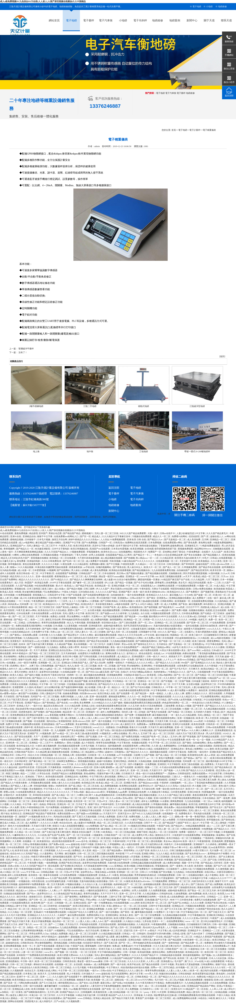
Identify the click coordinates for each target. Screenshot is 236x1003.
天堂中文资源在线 (83, 727)
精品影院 (33, 533)
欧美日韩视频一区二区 (42, 989)
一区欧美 (161, 896)
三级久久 (176, 776)
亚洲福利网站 (181, 810)
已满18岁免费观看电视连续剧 (156, 776)
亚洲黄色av (162, 598)
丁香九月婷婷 (81, 555)
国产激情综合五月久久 (144, 644)
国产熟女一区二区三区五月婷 (158, 887)
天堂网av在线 (94, 659)
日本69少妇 (117, 829)
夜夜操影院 (162, 779)
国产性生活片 (106, 807)
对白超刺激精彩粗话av (186, 638)
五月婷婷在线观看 (85, 715)
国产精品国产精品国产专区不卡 (116, 859)
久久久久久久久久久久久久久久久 (171, 619)
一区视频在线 (23, 881)
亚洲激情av (123, 598)
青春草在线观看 (51, 875)
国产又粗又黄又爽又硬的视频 (192, 678)
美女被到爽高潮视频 (32, 592)
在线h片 (124, 672)
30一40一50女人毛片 (15, 949)
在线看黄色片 (7, 582)
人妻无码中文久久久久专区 (212, 967)
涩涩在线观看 (8, 585)
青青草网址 (129, 850)
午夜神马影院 (107, 804)
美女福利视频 (77, 678)
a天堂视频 (135, 856)
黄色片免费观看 (166, 758)
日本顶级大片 (88, 973)
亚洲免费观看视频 (100, 647)
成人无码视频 (91, 576)
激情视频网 (90, 629)
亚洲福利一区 (93, 712)
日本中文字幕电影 (61, 549)
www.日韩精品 (85, 998)
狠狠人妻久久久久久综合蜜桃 (66, 782)
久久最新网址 (47, 853)
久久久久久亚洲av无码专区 (196, 918)
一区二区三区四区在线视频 (47, 764)
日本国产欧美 (109, 607)
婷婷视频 (99, 699)
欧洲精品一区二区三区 (100, 841)
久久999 (10, 758)
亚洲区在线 (20, 819)
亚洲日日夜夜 (124, 669)
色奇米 (22, 644)
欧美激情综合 (44, 841)
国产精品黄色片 (167, 607)
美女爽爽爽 (85, 702)
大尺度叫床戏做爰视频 (88, 558)
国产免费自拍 (216, 776)
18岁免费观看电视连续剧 (71, 629)
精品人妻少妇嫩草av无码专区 (65, 699)
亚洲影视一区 (213, 816)
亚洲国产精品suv (33, 702)
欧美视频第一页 (183, 601)
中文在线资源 (156, 859)
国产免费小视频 (180, 610)
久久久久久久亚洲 (136, 961)
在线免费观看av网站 (173, 542)
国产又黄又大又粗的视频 (84, 816)
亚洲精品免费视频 (96, 909)
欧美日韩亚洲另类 (82, 545)
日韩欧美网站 (167, 601)
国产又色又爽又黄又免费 (204, 779)
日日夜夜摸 (9, 890)
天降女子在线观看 (161, 589)
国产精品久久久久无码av (167, 786)
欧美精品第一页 (103, 585)
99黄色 (115, 875)
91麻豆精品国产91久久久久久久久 (138, 561)
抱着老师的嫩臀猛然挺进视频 (167, 761)
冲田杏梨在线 (38, 881)
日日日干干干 (193, 607)
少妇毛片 (12, 678)
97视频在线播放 (73, 884)
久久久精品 (16, 804)
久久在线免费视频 (219, 983)
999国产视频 (60, 949)
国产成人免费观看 (68, 838)
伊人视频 (14, 598)
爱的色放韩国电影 (171, 884)
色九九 (70, 622)
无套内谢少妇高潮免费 (119, 863)
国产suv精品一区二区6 (63, 733)
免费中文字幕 (12, 724)
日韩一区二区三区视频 (91, 607)
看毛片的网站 (21, 672)
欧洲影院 (81, 641)
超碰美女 (84, 986)
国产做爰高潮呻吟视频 (72, 687)
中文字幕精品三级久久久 (12, 776)
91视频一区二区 (205, 585)
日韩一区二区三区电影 (21, 964)
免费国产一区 (155, 552)
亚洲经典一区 (123, 779)
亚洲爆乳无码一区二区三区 (149, 678)
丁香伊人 (40, 776)
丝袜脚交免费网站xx (67, 761)
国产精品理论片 (71, 635)
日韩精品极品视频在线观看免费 (146, 863)
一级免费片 (199, 727)
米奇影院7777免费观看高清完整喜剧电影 (36, 955)
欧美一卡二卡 (29, 946)
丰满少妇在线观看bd (52, 998)
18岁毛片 (176, 647)
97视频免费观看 (227, 970)
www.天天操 (67, 764)
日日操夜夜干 (173, 869)
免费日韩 (192, 752)
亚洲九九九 (5, 835)
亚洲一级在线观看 (45, 576)
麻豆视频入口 (176, 595)
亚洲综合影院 (80, 903)
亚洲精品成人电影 (92, 878)
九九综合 (25, 856)
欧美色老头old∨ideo (44, 727)
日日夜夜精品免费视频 (128, 650)
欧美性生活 (16, 813)
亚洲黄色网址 (227, 724)
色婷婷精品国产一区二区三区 (127, 884)
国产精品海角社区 (224, 767)
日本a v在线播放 (8, 662)
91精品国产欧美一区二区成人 (154, 736)
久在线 (109, 909)
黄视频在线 (20, 589)
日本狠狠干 (30, 539)
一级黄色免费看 (70, 789)
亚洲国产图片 (125, 592)
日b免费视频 (122, 727)
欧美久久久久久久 (160, 850)
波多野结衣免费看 (13, 936)
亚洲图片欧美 (130, 782)
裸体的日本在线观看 (44, 964)
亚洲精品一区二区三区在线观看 (170, 622)
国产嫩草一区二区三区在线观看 (88, 582)
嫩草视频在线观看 (144, 912)
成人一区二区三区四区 (164, 733)
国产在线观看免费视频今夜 (96, 595)
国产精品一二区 (175, 632)
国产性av (31, 893)
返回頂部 (113, 487)
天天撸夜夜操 (55, 767)
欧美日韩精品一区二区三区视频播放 (184, 838)
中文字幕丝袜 (124, 742)
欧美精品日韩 (88, 782)
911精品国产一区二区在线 (196, 989)
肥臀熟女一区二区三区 (180, 881)
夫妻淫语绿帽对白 (226, 872)
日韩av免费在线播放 (203, 589)
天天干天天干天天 (109, 893)
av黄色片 (152, 930)
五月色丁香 (81, 804)
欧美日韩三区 (92, 613)
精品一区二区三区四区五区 (42, 607)
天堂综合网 (41, 767)
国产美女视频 (165, 872)
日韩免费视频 (47, 666)
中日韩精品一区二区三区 (124, 681)
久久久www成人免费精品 (69, 850)
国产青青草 (198, 706)
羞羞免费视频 (21, 533)
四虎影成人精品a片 (210, 607)
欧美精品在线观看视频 (120, 570)
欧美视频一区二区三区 (102, 980)
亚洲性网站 (147, 666)
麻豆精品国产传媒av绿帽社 (49, 542)
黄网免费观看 (177, 801)
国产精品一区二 (22, 619)
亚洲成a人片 (105, 875)
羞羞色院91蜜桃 (206, 656)
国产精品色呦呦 (94, 669)
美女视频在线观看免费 (69, 746)
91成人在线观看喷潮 (214, 961)
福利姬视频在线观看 (62, 856)
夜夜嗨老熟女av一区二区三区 (69, 576)
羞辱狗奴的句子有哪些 (219, 853)
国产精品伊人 (178, 826)
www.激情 (209, 749)
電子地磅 (196, 6)
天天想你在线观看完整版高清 (191, 819)
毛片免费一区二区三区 (221, 850)
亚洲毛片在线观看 (181, 724)
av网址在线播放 (120, 733)
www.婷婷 (135, 903)
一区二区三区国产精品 (74, 899)
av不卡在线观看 (125, 755)
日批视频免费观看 (14, 798)
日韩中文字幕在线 (178, 752)
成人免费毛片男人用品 (143, 835)
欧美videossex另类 (82, 721)
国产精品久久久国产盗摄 (68, 847)
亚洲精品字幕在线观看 (90, 810)
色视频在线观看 (140, 742)
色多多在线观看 (119, 940)
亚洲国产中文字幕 (72, 542)
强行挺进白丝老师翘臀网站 (125, 730)
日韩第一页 (48, 730)
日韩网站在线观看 (130, 610)
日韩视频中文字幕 (148, 632)
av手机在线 (89, 567)
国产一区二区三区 (214, 789)
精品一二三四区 (28, 773)
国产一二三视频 (56, 924)
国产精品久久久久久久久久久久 (220, 706)
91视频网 (51, 570)
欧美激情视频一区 (9, 816)
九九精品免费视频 (69, 927)
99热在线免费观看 (195, 872)
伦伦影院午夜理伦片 (93, 943)
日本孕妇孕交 (55, 598)
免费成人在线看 (58, 616)
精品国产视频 (81, 681)
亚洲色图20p (198, 644)
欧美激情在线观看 (133, 709)
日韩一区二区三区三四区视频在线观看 (26, 779)
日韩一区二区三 (162, 989)
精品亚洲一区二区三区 (74, 712)
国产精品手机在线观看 (210, 567)
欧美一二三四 (214, 582)
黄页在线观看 (216, 693)
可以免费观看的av (52, 592)
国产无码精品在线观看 (208, 736)
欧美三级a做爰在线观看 (147, 601)
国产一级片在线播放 (102, 721)
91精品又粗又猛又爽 (86, 995)
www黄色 (73, 702)
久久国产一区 (228, 582)
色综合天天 (37, 909)
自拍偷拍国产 (183, 570)
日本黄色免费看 (179, 792)
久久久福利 (57, 976)
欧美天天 (33, 672)
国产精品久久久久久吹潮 (168, 662)
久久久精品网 (198, 579)
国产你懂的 (39, 712)
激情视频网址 (116, 619)
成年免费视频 (195, 893)
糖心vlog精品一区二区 (51, 669)
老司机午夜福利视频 (132, 838)
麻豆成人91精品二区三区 (12, 823)
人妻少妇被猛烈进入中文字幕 (191, 533)
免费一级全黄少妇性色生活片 (170, 789)
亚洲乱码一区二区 (66, 804)
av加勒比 (4, 992)
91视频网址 (22, 899)
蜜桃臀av (110, 767)
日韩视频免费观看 (166, 875)
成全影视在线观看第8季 (63, 841)
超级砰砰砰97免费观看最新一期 (34, 884)
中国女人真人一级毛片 (123, 847)
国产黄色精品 (49, 702)
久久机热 (42, 835)
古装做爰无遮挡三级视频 (143, 629)
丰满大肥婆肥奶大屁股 (206, 632)
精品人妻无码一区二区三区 (200, 992)
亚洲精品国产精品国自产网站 (201, 986)
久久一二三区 (200, 859)
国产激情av (15, 635)
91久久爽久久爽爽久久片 (201, 730)
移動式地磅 (143, 406)
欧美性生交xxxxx (109, 552)
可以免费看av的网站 (86, 770)
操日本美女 (22, 896)
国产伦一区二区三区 (184, 675)
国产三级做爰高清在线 (185, 887)
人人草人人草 (216, 989)
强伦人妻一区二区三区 (168, 829)
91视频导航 (150, 829)
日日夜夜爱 (102, 995)
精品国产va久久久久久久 (121, 995)
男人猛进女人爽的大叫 (17, 995)
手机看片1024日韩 (87, 598)
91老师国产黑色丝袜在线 (208, 909)
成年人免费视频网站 (110, 712)
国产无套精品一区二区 (175, 539)
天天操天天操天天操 (113, 810)
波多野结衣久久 (108, 887)
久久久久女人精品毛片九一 (186, 696)
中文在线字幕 (215, 773)
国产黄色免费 (190, 542)
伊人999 (115, 724)
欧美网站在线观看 (128, 786)
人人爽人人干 (56, 890)
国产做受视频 (151, 607)
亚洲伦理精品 (120, 761)
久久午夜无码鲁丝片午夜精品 (150, 983)
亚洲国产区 (33, 733)
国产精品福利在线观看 (165, 730)
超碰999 (109, 752)
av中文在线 (149, 635)
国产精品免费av (115, 850)
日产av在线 (59, 1001)
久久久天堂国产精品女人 (56, 552)
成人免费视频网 (102, 964)
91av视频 (143, 616)
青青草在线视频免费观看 (54, 622)
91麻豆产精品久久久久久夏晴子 (146, 819)
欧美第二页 (183, 958)
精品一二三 (168, 816)
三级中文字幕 (115, 896)
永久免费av (149, 638)
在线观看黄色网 (130, 746)
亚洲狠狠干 (199, 844)
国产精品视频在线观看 (156, 573)
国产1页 (205, 536)
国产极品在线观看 (151, 964)
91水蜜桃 (164, 801)
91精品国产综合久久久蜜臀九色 (82, 912)
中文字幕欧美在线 (198, 927)
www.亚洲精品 (116, 866)
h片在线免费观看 (68, 875)
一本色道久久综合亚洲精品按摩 (167, 555)
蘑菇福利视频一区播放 (149, 579)
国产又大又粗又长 (48, 983)
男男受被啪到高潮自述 (145, 875)
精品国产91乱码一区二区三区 (178, 936)
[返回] (222, 356)
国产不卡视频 (21, 789)
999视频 (193, 619)
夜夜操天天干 (176, 656)
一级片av (94, 970)
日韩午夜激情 (104, 946)
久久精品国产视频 (64, 644)
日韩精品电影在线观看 (171, 955)
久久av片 (225, 573)
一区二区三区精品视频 (124, 832)
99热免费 (83, 625)
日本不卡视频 (167, 964)
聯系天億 (226, 20)
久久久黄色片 (170, 678)
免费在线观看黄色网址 (165, 718)
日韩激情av (120, 752)
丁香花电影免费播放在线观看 (211, 653)
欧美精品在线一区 (195, 952)
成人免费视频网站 (168, 746)
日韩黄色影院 (184, 773)
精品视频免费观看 (111, 610)
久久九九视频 (55, 635)
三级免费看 (169, 706)
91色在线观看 (7, 533)
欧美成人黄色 (127, 915)
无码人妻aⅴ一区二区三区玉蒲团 (124, 801)
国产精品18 (135, 776)
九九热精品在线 (31, 638)
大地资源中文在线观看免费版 (186, 835)
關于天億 (209, 20)
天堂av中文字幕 (72, 872)
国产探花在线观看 (23, 736)
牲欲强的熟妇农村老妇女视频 (135, 967)
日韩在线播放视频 (153, 958)
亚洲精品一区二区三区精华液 (43, 906)
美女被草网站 (82, 724)
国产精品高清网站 (32, 936)
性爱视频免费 (209, 792)
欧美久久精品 (17, 675)
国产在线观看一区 (125, 693)
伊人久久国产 (103, 589)
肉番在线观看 (189, 653)
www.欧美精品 (51, 909)
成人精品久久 (124, 656)
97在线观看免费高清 (20, 903)
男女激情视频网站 (44, 943)
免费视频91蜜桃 (97, 564)
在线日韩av (210, 872)
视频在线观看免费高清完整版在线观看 (142, 702)
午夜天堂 (20, 610)
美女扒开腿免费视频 (41, 921)
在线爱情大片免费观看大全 (91, 653)
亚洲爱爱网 (18, 687)
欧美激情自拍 (136, 607)
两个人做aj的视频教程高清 (102, 795)
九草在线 (146, 921)
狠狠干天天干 (222, 881)
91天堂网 (162, 992)
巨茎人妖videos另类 (220, 564)
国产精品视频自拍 (141, 570)
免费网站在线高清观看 (136, 542)
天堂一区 (104, 798)
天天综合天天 (72, 924)
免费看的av (60, 742)
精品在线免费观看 (32, 730)
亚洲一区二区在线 (139, 770)
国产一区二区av (146, 622)
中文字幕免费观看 (143, 946)
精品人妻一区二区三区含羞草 (83, 933)
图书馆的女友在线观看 (90, 989)
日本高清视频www (64, 727)
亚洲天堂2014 (124, 813)
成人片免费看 (171, 604)
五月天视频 (135, 718)
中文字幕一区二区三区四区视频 (73, 970)
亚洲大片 (112, 789)
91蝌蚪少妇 (82, 795)
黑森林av (172, 773)
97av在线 (199, 961)
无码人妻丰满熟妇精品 (105, 955)
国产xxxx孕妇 (194, 650)
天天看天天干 (66, 709)
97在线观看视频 (174, 653)
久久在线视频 (109, 755)
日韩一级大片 (153, 656)
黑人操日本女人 (135, 567)
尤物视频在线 (175, 573)
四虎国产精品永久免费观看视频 (67, 773)
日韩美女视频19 (127, 601)
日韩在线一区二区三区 (223, 813)
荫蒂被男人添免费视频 (166, 582)
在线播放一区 (29, 841)
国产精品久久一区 (25, 549)
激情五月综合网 (60, 539)
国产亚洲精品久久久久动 (203, 662)
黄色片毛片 (26, 958)
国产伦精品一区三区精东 (212, 613)
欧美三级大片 (196, 635)
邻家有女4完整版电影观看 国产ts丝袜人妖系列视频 (50, 770)
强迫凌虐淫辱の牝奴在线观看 (29, 709)
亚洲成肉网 (217, 841)
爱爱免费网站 (214, 641)
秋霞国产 (29, 582)
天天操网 (140, 847)
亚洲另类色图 (87, 936)
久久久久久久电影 (50, 564)
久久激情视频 (222, 869)
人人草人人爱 (153, 961)
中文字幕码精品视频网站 (110, 952)
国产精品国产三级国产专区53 (177, 823)
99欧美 (217, 801)
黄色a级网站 (90, 773)
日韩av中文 (21, 755)
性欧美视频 (115, 561)
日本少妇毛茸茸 (107, 638)
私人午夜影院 (74, 973)
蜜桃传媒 (8, 619)
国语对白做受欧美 (209, 625)
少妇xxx (32, 890)
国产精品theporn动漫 (148, 782)
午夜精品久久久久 (177, 672)
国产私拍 (183, 604)
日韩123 (144, 872)
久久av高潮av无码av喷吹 (121, 798)
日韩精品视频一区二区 (51, 755)
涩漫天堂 (128, 930)
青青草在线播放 (91, 893)
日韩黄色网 (73, 949)
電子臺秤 (88, 20)
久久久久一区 (134, 696)
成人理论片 (229, 989)
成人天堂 (19, 582)
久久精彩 (186, 641)
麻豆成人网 (225, 598)
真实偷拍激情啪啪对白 (89, 739)
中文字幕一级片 (30, 804)
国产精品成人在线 (177, 986)
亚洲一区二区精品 (183, 727)
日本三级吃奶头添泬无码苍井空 (83, 638)
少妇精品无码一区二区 (157, 669)
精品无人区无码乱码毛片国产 (15, 558)
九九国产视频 (148, 755)
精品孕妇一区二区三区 (63, 921)
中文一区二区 (133, 585)
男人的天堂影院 (214, 733)
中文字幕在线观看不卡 (82, 958)
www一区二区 (40, 924)
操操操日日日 (36, 896)
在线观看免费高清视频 (203, 601)
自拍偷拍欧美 (117, 595)
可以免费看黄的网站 (210, 696)
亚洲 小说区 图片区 (120, 629)
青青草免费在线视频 (155, 970)
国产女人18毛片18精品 (142, 604)
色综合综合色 (66, 823)
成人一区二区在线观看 (156, 986)
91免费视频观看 (118, 539)
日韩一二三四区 (210, 786)
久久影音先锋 (35, 918)
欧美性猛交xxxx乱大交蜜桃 (36, 641)
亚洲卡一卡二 (158, 921)
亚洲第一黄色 (61, 989)
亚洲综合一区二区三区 (149, 681)
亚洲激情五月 (191, 545)
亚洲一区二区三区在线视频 (168, 709)
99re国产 (185, 662)
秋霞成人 (230, 589)
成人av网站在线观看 (29, 669)
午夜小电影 (142, 684)
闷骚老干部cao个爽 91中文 (176, 847)
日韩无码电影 (173, 564)
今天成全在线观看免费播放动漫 (175, 767)
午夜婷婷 (164, 782)
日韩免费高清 (55, 561)
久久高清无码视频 (134, 823)
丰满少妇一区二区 (222, 595)
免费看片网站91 (67, 715)
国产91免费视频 (90, 542)
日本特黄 (43, 635)
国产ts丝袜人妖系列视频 (180, 699)
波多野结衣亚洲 (27, 767)
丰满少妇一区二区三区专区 (42, 995)
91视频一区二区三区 (193, 709)
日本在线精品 (209, 798)
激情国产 (23, 816)
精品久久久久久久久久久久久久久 (118, 678)
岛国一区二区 (124, 887)
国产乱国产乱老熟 (56, 835)
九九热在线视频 (193, 801)
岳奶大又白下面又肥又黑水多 (14, 699)
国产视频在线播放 (135, 573)
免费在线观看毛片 (175, 983)
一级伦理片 (203, 752)
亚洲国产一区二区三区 (180, 779)
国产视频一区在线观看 (34, 721)
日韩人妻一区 (104, 687)
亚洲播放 (4, 675)
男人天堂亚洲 (212, 718)
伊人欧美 (189, 866)
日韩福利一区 (8, 625)
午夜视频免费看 (159, 924)
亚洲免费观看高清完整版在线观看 (26, 715)
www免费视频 (92, 826)
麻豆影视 (69, 681)
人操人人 (72, 758)
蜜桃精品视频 (17, 539)
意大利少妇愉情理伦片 (212, 921)
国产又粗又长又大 (218, 912)
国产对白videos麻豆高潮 (97, 672)
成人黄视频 (70, 718)
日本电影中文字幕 (199, 878)
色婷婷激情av (160, 672)
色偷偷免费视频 (71, 693)
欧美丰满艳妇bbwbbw (155, 592)
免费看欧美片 (185, 813)
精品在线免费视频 (185, 807)
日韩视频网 (86, 992)
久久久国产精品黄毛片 (217, 533)
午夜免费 (231, 727)
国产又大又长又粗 (174, 909)
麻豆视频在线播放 (148, 795)
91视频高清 (105, 733)
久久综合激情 (66, 940)
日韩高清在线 (69, 961)
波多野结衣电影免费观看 (94, 863)
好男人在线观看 (97, 555)
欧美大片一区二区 (153, 567)
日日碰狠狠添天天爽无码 (216, 635)
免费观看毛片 (103, 940)
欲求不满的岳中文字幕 (127, 545)
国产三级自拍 (197, 884)
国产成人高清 (50, 798)
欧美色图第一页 (24, 795)
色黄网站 (84, 776)
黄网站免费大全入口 (115, 653)
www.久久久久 (214, 629)
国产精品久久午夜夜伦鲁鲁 (14, 782)
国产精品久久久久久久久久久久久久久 (177, 976)
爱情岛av (223, 632)
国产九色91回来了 (196, 933)
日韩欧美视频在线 (145, 866)
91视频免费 (45, 733)
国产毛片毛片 (162, 899)
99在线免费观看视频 (44, 585)
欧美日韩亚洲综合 (82, 906)
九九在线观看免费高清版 (163, 570)
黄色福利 (220, 973)
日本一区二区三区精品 (109, 736)
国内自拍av (52, 721)
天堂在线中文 (20, 918)
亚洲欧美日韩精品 (216, 915)
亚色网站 (167, 552)
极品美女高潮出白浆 (54, 706)
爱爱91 (71, 610)
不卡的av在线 (7, 709)
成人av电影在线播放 (221, 638)
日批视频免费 (204, 672)
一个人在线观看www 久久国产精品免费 (48, 878)
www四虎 (180, 607)
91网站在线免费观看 (191, 829)
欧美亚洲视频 (137, 549)
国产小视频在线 (91, 798)
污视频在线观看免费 (88, 875)
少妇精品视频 (221, 992)
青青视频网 (9, 549)
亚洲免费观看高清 (224, 730)
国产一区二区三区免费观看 (127, 909)
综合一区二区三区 (109, 690)
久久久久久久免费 (49, 823)
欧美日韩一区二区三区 (216, 952)
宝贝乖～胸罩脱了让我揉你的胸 (86, 749)
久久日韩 (180, 770)
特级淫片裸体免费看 (41, 856)
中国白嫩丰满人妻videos (66, 819)
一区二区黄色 (16, 992)
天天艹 (37, 736)
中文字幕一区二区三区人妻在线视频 (144, 841)
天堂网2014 (97, 616)
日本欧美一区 (93, 730)
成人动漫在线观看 (131, 844)
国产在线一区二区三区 (113, 989)
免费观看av (142, 724)
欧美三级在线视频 (191, 764)
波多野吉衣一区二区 (40, 699)
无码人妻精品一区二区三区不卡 (42, 545)
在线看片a (189, 632)
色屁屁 (209, 610)
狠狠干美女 (94, 804)
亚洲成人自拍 (88, 706)
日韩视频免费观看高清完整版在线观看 (197, 995)
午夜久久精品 (223, 995)
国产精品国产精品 (72, 533)
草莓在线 (51, 804)
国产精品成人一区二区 (152, 909)
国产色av (12, 967)
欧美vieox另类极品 (187, 659)
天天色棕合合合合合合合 (55, 758)
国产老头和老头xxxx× (196, 853)
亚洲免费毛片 (71, 810)
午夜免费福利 (38, 601)
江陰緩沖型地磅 (197, 406)
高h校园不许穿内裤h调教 (159, 933)
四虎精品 (33, 684)
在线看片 (206, 552)
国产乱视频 (91, 736)
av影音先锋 (55, 613)
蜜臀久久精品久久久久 (197, 693)
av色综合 (206, 650)
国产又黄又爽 (228, 826)
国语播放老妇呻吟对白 (98, 927)
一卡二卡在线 (23, 601)
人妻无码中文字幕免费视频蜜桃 (105, 986)
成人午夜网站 (212, 875)
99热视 (18, 592)
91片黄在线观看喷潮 (17, 607)
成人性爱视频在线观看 (129, 789)
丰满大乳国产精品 (112, 819)
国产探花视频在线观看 (144, 699)
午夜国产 (214, 918)
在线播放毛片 (67, 807)
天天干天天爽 (178, 684)
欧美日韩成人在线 (107, 693)
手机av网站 (91, 899)
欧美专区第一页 (218, 570)
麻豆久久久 (221, 998)
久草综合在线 (44, 773)
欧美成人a (70, 585)
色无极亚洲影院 (43, 549)
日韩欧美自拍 (27, 943)
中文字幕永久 (113, 967)
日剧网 (137, 755)
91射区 (39, 746)
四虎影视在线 (220, 746)
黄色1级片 (223, 786)
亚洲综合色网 (57, 641)
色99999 (82, 927)
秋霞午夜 (146, 696)
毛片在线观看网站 (120, 973)
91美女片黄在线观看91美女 (169, 629)
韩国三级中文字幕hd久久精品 (138, 749)
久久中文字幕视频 (66, 995)
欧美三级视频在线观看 (171, 576)
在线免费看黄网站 (176, 921)
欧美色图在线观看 (55, 776)
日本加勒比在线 (86, 592)
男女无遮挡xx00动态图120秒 (124, 589)
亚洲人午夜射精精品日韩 (32, 807)
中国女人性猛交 (70, 592)
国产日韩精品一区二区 (68, 918)
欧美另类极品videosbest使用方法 (28, 980)
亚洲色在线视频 (65, 801)
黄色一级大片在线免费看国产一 (125, 647)
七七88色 (188, 595)
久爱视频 (94, 601)
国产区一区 (85, 536)
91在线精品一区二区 (214, 721)
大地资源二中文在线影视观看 (207, 699)
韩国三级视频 (12, 773)
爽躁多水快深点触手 (82, 832)
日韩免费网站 (207, 964)
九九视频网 (60, 730)
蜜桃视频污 (87, 533)
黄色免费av (169, 807)
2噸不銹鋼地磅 (36, 406)
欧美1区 (200, 718)
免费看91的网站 (180, 536)
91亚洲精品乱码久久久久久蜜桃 (209, 647)
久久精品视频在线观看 (110, 933)
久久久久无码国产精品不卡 (33, 866)
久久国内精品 (222, 601)
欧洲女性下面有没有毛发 (54, 675)
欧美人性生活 (210, 893)
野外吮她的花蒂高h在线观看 (76, 619)
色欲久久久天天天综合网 (130, 635)
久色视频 (51, 779)
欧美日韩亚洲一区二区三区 (154, 903)
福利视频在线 (186, 721)
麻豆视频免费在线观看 (106, 635)
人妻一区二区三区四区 (32, 952)
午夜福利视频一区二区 (74, 669)
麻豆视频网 (70, 853)
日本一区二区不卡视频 (47, 838)
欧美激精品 (204, 561)
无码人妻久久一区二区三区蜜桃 (90, 632)
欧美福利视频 (144, 952)
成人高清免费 (194, 539)
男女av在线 (127, 644)
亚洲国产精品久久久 (70, 992)
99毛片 (205, 558)
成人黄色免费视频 (99, 570)
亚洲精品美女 (178, 749)
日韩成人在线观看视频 (221, 558)
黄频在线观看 (204, 887)
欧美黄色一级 (35, 875)
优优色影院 (194, 536)
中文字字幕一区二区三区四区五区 (165, 742)
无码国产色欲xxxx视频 (19, 749)
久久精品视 (204, 638)
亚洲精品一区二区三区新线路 (155, 856)
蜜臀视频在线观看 (92, 976)
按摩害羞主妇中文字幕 (210, 804)
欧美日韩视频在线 (80, 549)
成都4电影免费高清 (113, 625)
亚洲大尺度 (122, 816)
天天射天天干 (139, 758)
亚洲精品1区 (178, 906)
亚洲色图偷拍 (48, 724)
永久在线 (145, 613)
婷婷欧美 (132, 761)
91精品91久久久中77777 (220, 878)
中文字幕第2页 (47, 573)
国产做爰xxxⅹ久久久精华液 (113, 613)
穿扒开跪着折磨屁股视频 (195, 573)
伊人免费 (14, 807)
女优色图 (149, 549)
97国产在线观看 (74, 595)
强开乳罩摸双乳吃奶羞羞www (138, 625)
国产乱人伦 (8, 850)
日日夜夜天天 (128, 773)
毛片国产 (179, 961)
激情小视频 (105, 847)
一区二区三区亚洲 (88, 952)
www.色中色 (82, 841)
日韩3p (26, 844)
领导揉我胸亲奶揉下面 (165, 549)
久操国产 (62, 915)
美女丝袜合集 (109, 669)
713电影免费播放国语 (210, 545)
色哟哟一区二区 (75, 675)
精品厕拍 (89, 752)
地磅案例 (174, 20)
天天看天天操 (98, 906)
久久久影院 (116, 949)
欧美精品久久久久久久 (157, 595)
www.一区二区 (192, 921)
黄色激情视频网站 (192, 955)
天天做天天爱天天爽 (41, 826)
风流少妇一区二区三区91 (22, 690)
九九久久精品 (163, 853)
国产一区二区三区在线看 (79, 835)
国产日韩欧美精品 (109, 601)
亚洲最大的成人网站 (47, 970)
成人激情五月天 (128, 724)
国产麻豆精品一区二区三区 (42, 761)
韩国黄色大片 (140, 552)
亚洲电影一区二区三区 (128, 872)
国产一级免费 (223, 798)
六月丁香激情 (212, 579)
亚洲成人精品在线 (102, 998)
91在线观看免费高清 (26, 792)
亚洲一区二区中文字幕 (130, 893)
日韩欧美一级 (148, 739)
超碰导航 (230, 613)
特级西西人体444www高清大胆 (78, 767)
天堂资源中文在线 (188, 561)
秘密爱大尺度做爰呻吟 (195, 629)
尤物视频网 (175, 782)
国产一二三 (81, 610)
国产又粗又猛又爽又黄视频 (40, 644)
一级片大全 (37, 706)
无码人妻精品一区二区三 (210, 715)
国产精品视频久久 (212, 555)
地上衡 (36, 451)
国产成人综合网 (98, 662)
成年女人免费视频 (150, 801)
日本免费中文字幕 (40, 632)
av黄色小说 (186, 869)
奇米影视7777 (122, 853)
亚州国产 (43, 533)
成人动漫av (60, 589)
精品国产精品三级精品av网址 (156, 647)
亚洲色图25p (167, 961)
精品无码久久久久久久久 (22, 576)
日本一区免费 (127, 659)
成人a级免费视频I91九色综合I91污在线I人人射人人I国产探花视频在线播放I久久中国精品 (43, 1)
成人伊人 (185, 884)
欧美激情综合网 (195, 755)
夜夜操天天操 (63, 946)
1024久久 (227, 733)
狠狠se (51, 786)
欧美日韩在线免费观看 (221, 758)
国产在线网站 (63, 570)
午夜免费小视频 (35, 863)
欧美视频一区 (36, 850)
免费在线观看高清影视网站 (29, 625)
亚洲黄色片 (16, 641)
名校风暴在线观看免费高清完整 (134, 690)
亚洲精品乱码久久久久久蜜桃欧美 (22, 681)
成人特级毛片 (46, 1001)
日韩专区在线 (24, 678)
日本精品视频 (146, 730)
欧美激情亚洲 (100, 992)
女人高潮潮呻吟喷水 (223, 955)
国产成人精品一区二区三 (64, 795)
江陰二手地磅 (89, 406)
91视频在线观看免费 (161, 613)
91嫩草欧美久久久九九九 (24, 835)
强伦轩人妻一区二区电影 (134, 712)
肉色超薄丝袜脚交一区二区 (175, 702)
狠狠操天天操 (83, 980)
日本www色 (29, 829)
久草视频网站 (114, 844)
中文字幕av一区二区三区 (70, 798)
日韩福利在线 (166, 893)
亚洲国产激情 (190, 656)
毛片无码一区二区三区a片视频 (169, 980)
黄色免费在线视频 (145, 721)
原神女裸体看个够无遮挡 (43, 801)
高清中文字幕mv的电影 (103, 545)
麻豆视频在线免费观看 (95, 675)
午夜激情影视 (204, 841)
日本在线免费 (23, 613)
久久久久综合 (52, 709)
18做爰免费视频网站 (223, 542)
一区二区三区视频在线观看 (53, 638)
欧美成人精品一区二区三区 (206, 576)
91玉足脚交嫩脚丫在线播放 (149, 918)
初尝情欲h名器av (110, 622)
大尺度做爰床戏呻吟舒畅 (96, 866)
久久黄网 (17, 841)
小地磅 (209, 6)
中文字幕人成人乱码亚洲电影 (172, 930)
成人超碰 (106, 739)
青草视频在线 (15, 564)
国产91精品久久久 (60, 579)
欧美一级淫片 (55, 887)
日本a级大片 (218, 650)
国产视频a (207, 955)
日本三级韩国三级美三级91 (40, 589)
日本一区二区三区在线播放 (213, 949)
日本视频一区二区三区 (19, 801)
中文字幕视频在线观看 (124, 721)
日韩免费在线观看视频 (127, 795)
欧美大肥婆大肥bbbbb (124, 918)
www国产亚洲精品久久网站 (129, 638)
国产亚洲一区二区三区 (198, 622)
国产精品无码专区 (206, 659)
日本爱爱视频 (39, 570)
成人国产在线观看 (125, 767)
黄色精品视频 (126, 875)
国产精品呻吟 (70, 998)
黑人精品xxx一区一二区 (147, 558)
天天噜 (96, 832)
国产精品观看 (175, 940)
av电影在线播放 (205, 746)
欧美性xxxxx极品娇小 (160, 610)
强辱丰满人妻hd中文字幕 (155, 940)
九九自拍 (153, 810)
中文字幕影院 (174, 764)
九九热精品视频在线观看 (122, 641)
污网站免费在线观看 (28, 983)
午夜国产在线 (163, 826)
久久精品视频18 (150, 893)
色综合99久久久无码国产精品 (24, 853)
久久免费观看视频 (158, 890)
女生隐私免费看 (91, 856)
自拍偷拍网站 (199, 742)
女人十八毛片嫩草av (79, 601)
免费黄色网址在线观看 (160, 724)
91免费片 (85, 616)
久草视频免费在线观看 (40, 782)
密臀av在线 (9, 792)
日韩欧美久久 (158, 687)
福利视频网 (227, 801)
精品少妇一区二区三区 (19, 909)
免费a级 (116, 946)
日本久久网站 (87, 635)
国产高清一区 (10, 983)
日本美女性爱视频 (120, 549)
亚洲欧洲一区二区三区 (111, 930)
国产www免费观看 (65, 724)
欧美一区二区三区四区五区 (72, 829)
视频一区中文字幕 (191, 863)
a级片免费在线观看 (149, 650)
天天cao (225, 576)
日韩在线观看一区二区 (19, 739)
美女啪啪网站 (10, 656)
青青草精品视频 (154, 847)
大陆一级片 (153, 533)
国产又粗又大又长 (9, 924)
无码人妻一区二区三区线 (106, 533)
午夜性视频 (80, 622)
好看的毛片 (9, 795)
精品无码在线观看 (197, 582)
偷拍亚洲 (203, 690)
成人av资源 (210, 755)
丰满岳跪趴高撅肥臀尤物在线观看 (51, 567)
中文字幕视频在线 (197, 915)
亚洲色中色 (100, 844)
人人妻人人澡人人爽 (175, 693)
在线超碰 (224, 718)
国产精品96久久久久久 (138, 752)
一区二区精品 (19, 622)
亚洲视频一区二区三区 (49, 662)
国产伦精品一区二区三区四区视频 (211, 675)
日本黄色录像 (186, 899)
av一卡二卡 (152, 758)
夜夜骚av (5, 786)
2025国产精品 (103, 629)
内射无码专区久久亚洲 (74, 859)
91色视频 (47, 625)
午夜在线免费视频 (96, 967)
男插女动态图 (55, 533)
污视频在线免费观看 (142, 536)
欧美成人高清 (7, 592)
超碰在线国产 (203, 564)
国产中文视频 (113, 564)
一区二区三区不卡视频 (209, 832)
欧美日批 (193, 804)
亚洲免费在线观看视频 (11, 730)
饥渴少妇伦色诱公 (89, 949)
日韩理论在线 (224, 859)
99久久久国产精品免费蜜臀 (133, 533)
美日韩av (121, 573)
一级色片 (8, 918)
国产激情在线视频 (154, 807)
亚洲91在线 (16, 536)
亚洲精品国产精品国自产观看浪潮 (39, 813)
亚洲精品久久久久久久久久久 (42, 915)
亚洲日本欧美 (194, 792)
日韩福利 (141, 933)
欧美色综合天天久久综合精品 (52, 610)
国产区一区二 (202, 758)
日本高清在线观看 (130, 878)
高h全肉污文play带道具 (154, 927)
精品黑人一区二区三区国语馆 (163, 832)
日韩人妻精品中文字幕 (51, 693)
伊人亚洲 (87, 850)
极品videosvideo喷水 (95, 792)
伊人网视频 (117, 709)
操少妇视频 (90, 687)
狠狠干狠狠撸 (70, 598)
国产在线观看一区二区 (117, 718)
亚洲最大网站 (148, 853)
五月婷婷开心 (147, 989)
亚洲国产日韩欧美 (61, 749)
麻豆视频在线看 (160, 715)
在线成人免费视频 (59, 933)
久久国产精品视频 (25, 585)
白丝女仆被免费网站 (127, 579)
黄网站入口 (123, 776)
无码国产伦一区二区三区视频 (45, 696)
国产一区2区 (47, 903)
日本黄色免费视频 (191, 613)
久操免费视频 (180, 893)
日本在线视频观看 (183, 844)
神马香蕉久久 (210, 604)
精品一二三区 (99, 850)
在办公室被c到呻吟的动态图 (93, 789)
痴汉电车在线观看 (209, 970)
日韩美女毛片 (49, 918)
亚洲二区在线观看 (165, 638)
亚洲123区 (219, 980)
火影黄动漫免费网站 (37, 598)
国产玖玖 (78, 856)
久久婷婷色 (211, 844)
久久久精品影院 (81, 564)
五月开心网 (53, 992)
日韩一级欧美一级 (15, 940)
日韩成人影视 (179, 933)
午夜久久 (227, 629)
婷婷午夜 (223, 625)
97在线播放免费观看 (186, 585)
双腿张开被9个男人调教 (109, 773)
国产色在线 (62, 702)
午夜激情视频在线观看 (30, 869)
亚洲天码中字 (87, 918)
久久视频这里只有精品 (158, 792)
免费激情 (208, 943)
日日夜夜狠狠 (109, 650)
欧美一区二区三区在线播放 (48, 961)
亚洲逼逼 (138, 995)
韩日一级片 (138, 986)
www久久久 (99, 727)
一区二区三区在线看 (138, 906)
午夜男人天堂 (66, 545)
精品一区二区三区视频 (44, 659)
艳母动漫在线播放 (149, 545)
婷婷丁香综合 (179, 552)
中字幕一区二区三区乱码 (178, 687)
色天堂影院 (9, 610)
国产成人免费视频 (214, 884)
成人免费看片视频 (199, 847)
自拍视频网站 (126, 552)
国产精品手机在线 (85, 585)
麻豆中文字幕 (136, 973)
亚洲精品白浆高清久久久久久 (197, 946)
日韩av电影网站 (165, 675)
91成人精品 (219, 585)
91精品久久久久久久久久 (218, 976)
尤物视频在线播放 (177, 924)
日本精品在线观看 (64, 869)
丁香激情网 (163, 545)
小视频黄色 (97, 835)
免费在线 (201, 976)
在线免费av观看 (30, 635)
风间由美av (13, 604)
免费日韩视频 (67, 696)
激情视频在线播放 (127, 924)
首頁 (173, 130)
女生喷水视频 (94, 610)
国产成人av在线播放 (41, 749)
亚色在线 (175, 856)
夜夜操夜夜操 (76, 567)
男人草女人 (134, 733)
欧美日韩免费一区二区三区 (113, 764)
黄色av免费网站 (215, 742)
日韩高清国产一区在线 (152, 936)
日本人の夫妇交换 (218, 958)
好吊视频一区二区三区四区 (158, 998)
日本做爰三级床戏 (201, 681)
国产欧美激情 (23, 696)
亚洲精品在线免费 (137, 792)
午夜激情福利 (66, 555)
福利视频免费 (115, 746)
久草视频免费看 (190, 567)
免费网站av (115, 890)
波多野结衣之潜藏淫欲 (85, 940)
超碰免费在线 (177, 545)
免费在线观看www (66, 813)
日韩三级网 (89, 589)
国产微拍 (187, 742)
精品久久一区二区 (162, 536)
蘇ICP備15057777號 (34, 505)
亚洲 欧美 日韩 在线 (136, 539)
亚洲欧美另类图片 (40, 810)
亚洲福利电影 (34, 561)
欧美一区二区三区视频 (86, 666)
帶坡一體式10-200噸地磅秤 (197, 451)
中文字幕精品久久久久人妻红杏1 (128, 970)
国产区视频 (166, 681)
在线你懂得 (81, 755)
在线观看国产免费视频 (67, 573)
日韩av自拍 (105, 970)
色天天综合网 (92, 930)
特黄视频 (168, 859)
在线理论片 (212, 906)
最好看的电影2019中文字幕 (219, 761)
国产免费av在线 (57, 844)
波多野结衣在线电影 (49, 672)
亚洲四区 (162, 764)
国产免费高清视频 (131, 736)
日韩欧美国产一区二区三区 (117, 835)
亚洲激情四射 (65, 721)
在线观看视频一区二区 (167, 561)
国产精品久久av (155, 539)
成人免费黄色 (207, 764)
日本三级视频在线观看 (50, 656)
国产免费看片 (193, 592)
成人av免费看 (169, 819)
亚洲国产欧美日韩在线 (70, 863)
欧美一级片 (138, 592)
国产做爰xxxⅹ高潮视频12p (89, 813)
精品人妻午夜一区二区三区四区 (71, 659)
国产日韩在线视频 (88, 656)
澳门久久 (189, 961)
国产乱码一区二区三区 (74, 561)
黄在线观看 (53, 866)
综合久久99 (33, 755)
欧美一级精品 (157, 693)
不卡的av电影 (78, 792)
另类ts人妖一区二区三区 (62, 632)
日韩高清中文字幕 (56, 595)
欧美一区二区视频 (107, 666)
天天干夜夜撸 (42, 616)
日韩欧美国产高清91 (25, 752)
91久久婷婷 (119, 807)
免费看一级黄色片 (116, 662)
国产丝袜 (121, 666)
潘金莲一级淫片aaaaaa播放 (112, 576)
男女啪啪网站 (133, 666)
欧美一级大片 (189, 841)
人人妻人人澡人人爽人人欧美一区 (182, 970)
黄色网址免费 (205, 542)
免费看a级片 (127, 946)
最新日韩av (106, 983)
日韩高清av (118, 542)
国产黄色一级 (127, 912)
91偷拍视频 (202, 776)
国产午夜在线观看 (46, 946)
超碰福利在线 (12, 943)
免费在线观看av (200, 773)
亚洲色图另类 (95, 625)
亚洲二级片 (92, 807)
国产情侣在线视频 (218, 795)
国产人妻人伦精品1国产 (86, 709)
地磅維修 (222, 6)
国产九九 (191, 672)
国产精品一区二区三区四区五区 (44, 653)
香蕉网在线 (91, 684)
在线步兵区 (185, 786)
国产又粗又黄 (111, 943)
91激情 (127, 881)
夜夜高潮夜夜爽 (200, 795)
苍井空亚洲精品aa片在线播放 (126, 739)
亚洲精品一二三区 (211, 930)
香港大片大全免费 (138, 727)
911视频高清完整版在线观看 (142, 826)
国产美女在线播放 (193, 555)
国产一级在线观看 (113, 921)
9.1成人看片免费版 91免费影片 (183, 690)
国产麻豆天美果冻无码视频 (149, 659)
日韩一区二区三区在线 (115, 961)
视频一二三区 (152, 767)
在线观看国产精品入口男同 (119, 555)
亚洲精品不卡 (194, 930)
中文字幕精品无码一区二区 (72, 909)
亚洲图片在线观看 (50, 736)
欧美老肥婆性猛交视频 (100, 681)
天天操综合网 (148, 789)
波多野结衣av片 (146, 786)
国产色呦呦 (129, 558)
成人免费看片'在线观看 (97, 561)
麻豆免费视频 (166, 727)
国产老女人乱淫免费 (89, 983)
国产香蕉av (182, 730)
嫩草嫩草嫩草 (51, 986)
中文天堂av (161, 739)
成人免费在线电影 (172, 863)
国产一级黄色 (176, 866)
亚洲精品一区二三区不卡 (41, 742)
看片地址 (5, 813)
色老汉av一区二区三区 (108, 770)
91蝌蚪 (15, 555)
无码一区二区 (116, 881)
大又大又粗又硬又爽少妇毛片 (167, 946)
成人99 (23, 598)
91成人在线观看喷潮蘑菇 (72, 826)
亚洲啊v (35, 739)
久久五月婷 (134, 706)
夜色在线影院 (146, 653)
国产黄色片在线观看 (157, 712)
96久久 (164, 656)
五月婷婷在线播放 (135, 807)
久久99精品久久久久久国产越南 (107, 702)
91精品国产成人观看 (105, 936)
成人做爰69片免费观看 (85, 823)
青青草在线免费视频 (106, 742)
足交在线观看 (220, 610)
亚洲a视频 (149, 899)
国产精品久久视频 (144, 798)
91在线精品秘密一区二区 (73, 672)
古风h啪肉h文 (34, 622)
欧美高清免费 (198, 724)
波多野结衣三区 (209, 684)
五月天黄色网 (58, 884)
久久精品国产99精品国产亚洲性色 (126, 958)
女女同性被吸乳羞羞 (56, 881)
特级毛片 (168, 844)
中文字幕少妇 (147, 878)
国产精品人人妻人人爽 (22, 786)
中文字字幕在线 (16, 702)
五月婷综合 (162, 644)
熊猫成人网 (68, 755)
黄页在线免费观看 (194, 980)
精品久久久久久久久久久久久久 (34, 579)
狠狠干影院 (142, 832)
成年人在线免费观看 (17, 875)
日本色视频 (9, 595)
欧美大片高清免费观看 (151, 706)
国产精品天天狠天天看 (19, 921)
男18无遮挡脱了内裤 (107, 598)
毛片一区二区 (19, 927)
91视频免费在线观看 (30, 724)
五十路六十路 (173, 912)
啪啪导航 (126, 986)
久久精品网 (41, 752)
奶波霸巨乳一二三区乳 (57, 601)
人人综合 (104, 539)
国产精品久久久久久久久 (44, 678)
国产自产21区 (220, 866)
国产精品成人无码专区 (212, 863)
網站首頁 (54, 20)
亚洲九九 (4, 545)
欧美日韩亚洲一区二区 (160, 684)
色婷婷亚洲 (61, 786)
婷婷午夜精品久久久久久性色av (84, 539)
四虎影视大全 (31, 1001)
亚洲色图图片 (138, 656)
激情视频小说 (80, 869)
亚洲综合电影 (135, 940)
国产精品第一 (131, 616)
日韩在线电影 (185, 973)
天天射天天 (153, 727)
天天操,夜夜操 (33, 949)
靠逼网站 (220, 835)
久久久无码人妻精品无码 (87, 764)
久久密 (155, 746)
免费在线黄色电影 (176, 952)
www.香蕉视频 (51, 715)
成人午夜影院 (88, 742)
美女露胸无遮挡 (92, 678)
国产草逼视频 (189, 736)
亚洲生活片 (176, 989)
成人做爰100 (110, 579)
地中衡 (90, 451)
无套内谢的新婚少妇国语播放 (168, 625)
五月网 (205, 539)
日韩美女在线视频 (19, 684)
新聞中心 (192, 20)
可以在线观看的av (76, 930)
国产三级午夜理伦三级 (38, 718)
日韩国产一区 (105, 542)
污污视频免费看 (160, 881)
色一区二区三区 (14, 844)
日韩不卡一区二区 (153, 823)
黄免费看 (130, 684)
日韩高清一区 (213, 724)
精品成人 (96, 536)
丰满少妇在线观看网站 (154, 838)
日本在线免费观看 (40, 613)
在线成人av (159, 653)
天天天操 (219, 656)
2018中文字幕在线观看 (61, 582)
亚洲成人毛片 (23, 706)
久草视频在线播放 (50, 555)
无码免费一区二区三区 (31, 604)
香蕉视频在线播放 (40, 558)
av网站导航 (145, 746)
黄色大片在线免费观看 (19, 826)
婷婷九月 (124, 770)
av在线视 (111, 872)
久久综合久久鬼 (90, 884)
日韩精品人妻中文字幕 (16, 906)
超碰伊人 (44, 681)
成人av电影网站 (26, 542)
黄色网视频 (70, 641)
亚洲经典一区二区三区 (17, 742)
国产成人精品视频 (49, 739)
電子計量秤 (194, 130)
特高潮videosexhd (88, 693)
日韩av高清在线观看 (100, 724)
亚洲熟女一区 (132, 576)
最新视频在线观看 (159, 752)
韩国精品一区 (57, 718)
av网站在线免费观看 (30, 555)
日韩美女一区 (56, 681)
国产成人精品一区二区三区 (113, 826)
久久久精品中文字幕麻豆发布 (116, 536)
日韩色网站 (229, 773)
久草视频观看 (228, 832)
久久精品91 (141, 564)
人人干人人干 (170, 659)
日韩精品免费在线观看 (44, 958)
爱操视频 (75, 936)
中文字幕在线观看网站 (223, 672)
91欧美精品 (107, 832)
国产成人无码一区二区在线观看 (122, 632)
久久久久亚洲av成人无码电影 (193, 616)
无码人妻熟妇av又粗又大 (143, 779)
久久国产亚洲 (143, 850)
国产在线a (105, 730)
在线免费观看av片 (221, 946)
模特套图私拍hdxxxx (68, 983)
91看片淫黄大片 (201, 850)
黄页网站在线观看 (111, 878)
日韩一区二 (182, 875)
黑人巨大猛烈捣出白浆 (152, 844)
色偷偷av (88, 964)
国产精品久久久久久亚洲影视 (200, 770)
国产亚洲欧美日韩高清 (71, 866)
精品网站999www (203, 549)
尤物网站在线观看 (166, 585)
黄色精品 (144, 610)
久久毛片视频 (79, 967)
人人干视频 (172, 927)
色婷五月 (203, 619)
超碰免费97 (64, 936)
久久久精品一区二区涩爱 (20, 912)
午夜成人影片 (219, 712)
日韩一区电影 (130, 952)
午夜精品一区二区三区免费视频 (60, 980)
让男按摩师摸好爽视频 (32, 930)
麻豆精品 (111, 779)
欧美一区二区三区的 (134, 829)
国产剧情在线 (228, 819)
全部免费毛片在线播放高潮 (190, 666)
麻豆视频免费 (195, 604)
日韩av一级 (5, 616)
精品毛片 (223, 906)
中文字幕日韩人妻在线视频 (103, 776)
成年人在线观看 (8, 573)
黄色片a (37, 859)
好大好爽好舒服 (52, 687)
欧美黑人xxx (224, 893)
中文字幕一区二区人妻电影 (213, 823)
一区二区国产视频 (182, 681)
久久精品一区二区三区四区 (28, 832)
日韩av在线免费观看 (216, 727)
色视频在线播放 (197, 610)
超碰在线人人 (217, 536)
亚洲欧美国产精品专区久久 (223, 752)
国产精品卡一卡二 (142, 555)
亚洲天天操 (104, 949)
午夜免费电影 (193, 552)
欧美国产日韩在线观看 (66, 690)
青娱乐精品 (100, 872)
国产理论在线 (170, 958)
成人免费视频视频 (109, 786)
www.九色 (183, 927)
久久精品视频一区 (97, 869)
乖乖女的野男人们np (39, 933)
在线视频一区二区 (64, 964)
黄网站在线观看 (16, 1001)
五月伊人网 (176, 736)
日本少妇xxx (80, 650)
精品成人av (21, 890)
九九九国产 (217, 552)
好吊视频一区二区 (17, 718)
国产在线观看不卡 (73, 976)
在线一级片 (213, 598)
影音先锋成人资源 (225, 659)
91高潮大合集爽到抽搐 (74, 887)
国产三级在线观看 (128, 622)
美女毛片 (183, 582)
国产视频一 (169, 770)
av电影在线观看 (122, 604)
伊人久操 (109, 582)
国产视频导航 (207, 592)
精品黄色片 (227, 696)
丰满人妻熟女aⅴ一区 (116, 906)
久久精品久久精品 (132, 921)
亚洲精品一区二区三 (220, 539)
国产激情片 (189, 909)
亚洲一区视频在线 (186, 718)
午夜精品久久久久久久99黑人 (140, 662)
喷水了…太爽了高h (30, 666)
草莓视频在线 (162, 866)
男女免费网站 (73, 616)
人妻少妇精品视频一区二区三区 (123, 992)
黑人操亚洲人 (211, 856)
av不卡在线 (135, 853)
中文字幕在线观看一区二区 (219, 644)
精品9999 (177, 841)
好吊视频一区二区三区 (187, 967)
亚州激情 (231, 622)
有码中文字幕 (217, 681)
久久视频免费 (17, 970)
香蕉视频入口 (39, 595)
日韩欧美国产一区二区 (176, 949)
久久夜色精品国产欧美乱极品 (68, 893)
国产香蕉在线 (119, 567)
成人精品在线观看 (141, 804)
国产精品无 (61, 666)
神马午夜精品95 (20, 653)
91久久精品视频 (26, 567)
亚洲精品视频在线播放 (180, 598)
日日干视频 (226, 736)
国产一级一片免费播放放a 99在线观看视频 (108, 903)
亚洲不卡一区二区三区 (28, 976)
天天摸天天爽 (162, 721)
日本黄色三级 (30, 973)
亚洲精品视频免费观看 (220, 690)
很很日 (55, 826)
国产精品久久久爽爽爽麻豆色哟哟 (86, 579)
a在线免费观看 (101, 958)
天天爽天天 (194, 669)
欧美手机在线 (139, 669)
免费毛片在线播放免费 (205, 899)
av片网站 (99, 752)
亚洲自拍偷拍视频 (45, 690)
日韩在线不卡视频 (90, 847)
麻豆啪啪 (105, 829)
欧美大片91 (46, 816)
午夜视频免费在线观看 (165, 666)
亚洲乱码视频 (118, 585)
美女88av (167, 841)
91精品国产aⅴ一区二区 (219, 678)
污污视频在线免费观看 (203, 869)
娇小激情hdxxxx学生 (196, 896)
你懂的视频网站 (104, 567)
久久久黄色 (216, 561)
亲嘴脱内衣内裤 (223, 838)
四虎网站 (14, 666)
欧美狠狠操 (47, 949)
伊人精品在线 (57, 810)
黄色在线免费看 (228, 810)
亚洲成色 (30, 776)
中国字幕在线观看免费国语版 (186, 798)
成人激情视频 (94, 650)
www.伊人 (49, 952)
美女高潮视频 (80, 644)
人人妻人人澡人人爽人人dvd (91, 718)
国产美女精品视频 (76, 730)
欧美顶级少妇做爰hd (111, 838)
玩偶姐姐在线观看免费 (15, 893)
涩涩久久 (176, 613)
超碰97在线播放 (105, 761)
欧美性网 (35, 903)
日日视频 (228, 921)
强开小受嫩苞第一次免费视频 (142, 764)
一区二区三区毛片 (97, 644)
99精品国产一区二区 (18, 878)
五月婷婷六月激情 (203, 712)
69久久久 (162, 632)
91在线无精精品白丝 (20, 632)
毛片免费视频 (52, 807)
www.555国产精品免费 (47, 829)
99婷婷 (178, 758)
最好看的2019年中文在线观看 (163, 616)
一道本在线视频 (191, 625)
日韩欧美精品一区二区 (146, 976)
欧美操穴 (39, 687)
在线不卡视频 (87, 844)
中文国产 (49, 930)
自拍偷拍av (53, 927)
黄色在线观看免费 (32, 564)
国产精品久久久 (222, 829)
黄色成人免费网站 (194, 749)
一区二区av (188, 782)
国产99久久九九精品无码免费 (146, 813)
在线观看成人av (148, 585)
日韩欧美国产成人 (80, 662)
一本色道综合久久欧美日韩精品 (205, 702)
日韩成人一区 (129, 933)
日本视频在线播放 (187, 746)
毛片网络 (59, 853)
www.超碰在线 (72, 844)
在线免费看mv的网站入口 (66, 536)
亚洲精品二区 (77, 752)
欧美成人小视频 (184, 706)
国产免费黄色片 (143, 869)
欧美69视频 (129, 866)
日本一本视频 (227, 579)
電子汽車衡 (106, 20)
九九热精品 (134, 613)
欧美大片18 (187, 647)
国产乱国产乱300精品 (178, 903)
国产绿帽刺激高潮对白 (147, 641)
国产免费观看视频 (111, 659)
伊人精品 (61, 779)
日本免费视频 (155, 542)
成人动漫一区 (24, 570)
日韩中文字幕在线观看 (160, 906)
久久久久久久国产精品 (107, 592)
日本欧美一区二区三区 (11, 829)
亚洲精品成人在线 (21, 989)
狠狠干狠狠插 (63, 958)
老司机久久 (132, 653)
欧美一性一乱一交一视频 (198, 739)
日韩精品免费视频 (33, 798)
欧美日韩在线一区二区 (28, 573)
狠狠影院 (208, 980)
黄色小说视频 (73, 742)
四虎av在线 (13, 866)
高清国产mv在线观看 (100, 549)
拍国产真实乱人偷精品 (67, 607)
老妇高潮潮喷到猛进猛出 (136, 810)
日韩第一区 (148, 619)
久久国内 (29, 687)
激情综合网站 (159, 952)
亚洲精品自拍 (29, 536)
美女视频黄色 (36, 789)
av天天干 (187, 576)
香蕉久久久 (147, 718)
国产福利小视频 (50, 629)
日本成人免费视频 (107, 816)
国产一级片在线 (118, 964)
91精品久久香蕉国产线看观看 (208, 936)
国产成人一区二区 (172, 567)
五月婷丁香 (146, 733)
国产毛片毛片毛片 (179, 669)
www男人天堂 (151, 973)
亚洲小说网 (99, 767)
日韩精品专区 (8, 755)
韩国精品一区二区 (179, 635)
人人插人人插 (82, 696)
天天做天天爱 (222, 764)
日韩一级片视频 (220, 924)
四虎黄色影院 (25, 712)
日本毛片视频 (44, 539)
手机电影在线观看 (202, 813)
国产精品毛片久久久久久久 (111, 684)
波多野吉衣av (87, 872)
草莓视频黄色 (93, 552)
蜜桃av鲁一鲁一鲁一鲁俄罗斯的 (190, 816)
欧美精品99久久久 (176, 592)
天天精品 (42, 887)
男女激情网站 (75, 878)
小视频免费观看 (78, 552)
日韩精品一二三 (215, 896)
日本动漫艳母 (109, 573)
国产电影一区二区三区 (170, 641)
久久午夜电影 (211, 666)
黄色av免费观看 (85, 758)
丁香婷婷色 (208, 838)
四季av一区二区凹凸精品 (163, 967)
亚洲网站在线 (93, 859)
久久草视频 (229, 782)
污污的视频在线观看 (162, 696)
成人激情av (123, 607)
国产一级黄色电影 (37, 647)
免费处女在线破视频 (28, 656)
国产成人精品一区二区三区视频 (171, 755)
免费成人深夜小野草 (70, 647)
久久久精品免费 (73, 706)
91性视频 (153, 872)
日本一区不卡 (166, 810)
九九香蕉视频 (71, 625)
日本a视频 (58, 625)
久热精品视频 (145, 761)
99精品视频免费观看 (196, 826)
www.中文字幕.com (149, 576)
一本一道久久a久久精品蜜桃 (182, 715)
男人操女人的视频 (80, 570)
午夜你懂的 (148, 709)
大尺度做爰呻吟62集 (52, 859)
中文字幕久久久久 (53, 789)
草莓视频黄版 (202, 807)
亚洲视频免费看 (115, 675)
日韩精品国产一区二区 (90, 573)
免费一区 (158, 604)
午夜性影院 (145, 589)
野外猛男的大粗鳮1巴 (88, 690)
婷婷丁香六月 (25, 924)
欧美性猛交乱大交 (26, 746)
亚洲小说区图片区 (162, 798)
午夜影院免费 (127, 564)
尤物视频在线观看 (222, 549)
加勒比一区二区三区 (37, 927)
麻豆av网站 (31, 610)
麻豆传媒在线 (162, 635)
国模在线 (119, 980)
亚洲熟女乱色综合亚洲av (61, 650)
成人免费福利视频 (100, 619)
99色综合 (202, 998)
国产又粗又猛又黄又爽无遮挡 (56, 832)
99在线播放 (129, 983)
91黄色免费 (66, 564)
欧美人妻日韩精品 (132, 949)
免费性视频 (134, 816)
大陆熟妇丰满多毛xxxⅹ (135, 675)
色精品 (42, 804)
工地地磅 (143, 451)
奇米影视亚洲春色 (104, 604)
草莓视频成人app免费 (116, 792)
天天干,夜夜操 (41, 650)
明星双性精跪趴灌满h (181, 589)
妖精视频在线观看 (152, 884)
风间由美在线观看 (62, 816)
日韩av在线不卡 (167, 533)
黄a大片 (60, 585)
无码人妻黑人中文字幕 (74, 613)
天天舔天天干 (156, 770)
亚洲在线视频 (228, 555)
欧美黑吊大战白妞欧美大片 (188, 558)
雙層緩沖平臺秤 (26, 348)
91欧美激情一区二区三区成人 (197, 940)
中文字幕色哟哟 (159, 690)
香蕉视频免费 (93, 622)
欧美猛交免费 (42, 582)
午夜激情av (42, 890)
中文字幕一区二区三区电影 (52, 684)
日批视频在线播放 (76, 684)
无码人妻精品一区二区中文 (19, 859)
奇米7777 (174, 899)
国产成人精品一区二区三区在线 (84, 786)
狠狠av (13, 567)
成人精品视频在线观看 (112, 558)
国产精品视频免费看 (113, 616)
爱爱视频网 (91, 946)
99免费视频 (207, 829)
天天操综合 (101, 746)
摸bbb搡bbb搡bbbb (103, 758)
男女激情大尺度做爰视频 (187, 964)
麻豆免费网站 (123, 936)
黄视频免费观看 (186, 549)
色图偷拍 (110, 727)
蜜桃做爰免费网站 (118, 696)
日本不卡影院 (10, 659)
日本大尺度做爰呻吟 (164, 878)
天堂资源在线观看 (108, 924)
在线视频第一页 (170, 813)
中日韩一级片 (27, 961)
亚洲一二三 (45, 976)
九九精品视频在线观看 (215, 709)
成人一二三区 (213, 826)
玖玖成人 (173, 721)
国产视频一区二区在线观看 (130, 899)
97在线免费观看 (218, 622)
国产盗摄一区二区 (203, 595)
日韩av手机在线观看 (10, 958)
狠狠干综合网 (25, 659)
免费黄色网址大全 (96, 915)
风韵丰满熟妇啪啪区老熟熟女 (109, 715)
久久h (44, 561)
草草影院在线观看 (42, 795)
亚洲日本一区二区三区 (78, 779)
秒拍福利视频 (40, 786)
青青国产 (139, 998)
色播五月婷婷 (114, 644)
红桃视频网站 (158, 869)
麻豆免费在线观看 (77, 915)
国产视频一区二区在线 (66, 952)
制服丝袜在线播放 (168, 973)
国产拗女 (151, 598)
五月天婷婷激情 (33, 629)
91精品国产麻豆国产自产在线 (175, 579)
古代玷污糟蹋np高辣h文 (141, 672)
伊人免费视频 (132, 989)
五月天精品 (161, 699)
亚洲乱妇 (66, 662)
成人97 (196, 823)
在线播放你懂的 (196, 875)
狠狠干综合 (221, 964)
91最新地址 (194, 949)
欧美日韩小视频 (70, 656)
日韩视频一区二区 (64, 903)
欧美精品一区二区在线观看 (63, 558)
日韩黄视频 (50, 850)
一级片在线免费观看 (135, 595)
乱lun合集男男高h (217, 847)
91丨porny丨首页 (148, 992)
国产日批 (115, 672)
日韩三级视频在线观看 (181, 850)
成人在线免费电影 (176, 896)
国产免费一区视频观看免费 (138, 715)
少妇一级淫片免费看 (27, 662)
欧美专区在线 (22, 850)
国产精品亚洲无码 (200, 570)
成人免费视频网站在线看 (185, 998)
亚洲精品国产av (18, 545)
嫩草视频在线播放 (179, 804)
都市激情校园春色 (28, 887)
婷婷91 (125, 819)
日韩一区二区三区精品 (61, 967)
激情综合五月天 (163, 835)
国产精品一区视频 (124, 582)
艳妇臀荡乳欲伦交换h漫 (165, 995)
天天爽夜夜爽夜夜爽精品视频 (29, 552)
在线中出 (135, 936)
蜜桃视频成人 (86, 819)
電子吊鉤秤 (140, 20)
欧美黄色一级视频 (203, 866)
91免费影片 (159, 912)
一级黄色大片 (189, 776)
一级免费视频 (51, 863)
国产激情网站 (71, 896)
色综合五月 (30, 970)
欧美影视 (151, 675)
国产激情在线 (93, 887)
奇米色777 (85, 647)
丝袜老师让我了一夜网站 (73, 736)
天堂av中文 (102, 801)
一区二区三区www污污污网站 (139, 980)
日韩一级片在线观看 (33, 986)
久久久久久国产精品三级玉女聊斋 (174, 795)
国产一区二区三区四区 (23, 616)
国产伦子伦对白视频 (144, 582)
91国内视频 (214, 573)
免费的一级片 (87, 699)
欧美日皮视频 (222, 749)
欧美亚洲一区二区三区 (85, 801)
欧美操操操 (219, 589)
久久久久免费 (197, 903)
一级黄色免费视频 (68, 739)
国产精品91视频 (75, 589)
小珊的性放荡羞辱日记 (203, 767)
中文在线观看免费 (176, 739)
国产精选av (189, 758)
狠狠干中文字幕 (45, 536)
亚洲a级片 (38, 912)
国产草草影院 (188, 564)
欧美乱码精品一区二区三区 (214, 669)
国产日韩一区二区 (122, 758)
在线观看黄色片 (162, 749)
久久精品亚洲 (167, 558)
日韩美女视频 (75, 943)
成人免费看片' (199, 598)
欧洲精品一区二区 (133, 619)
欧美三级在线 (199, 641)
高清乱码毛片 (87, 604)
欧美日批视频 (177, 853)
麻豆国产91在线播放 (28, 693)
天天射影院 (9, 696)
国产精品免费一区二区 (192, 943)
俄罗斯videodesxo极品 (74, 890)
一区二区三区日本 (157, 564)
